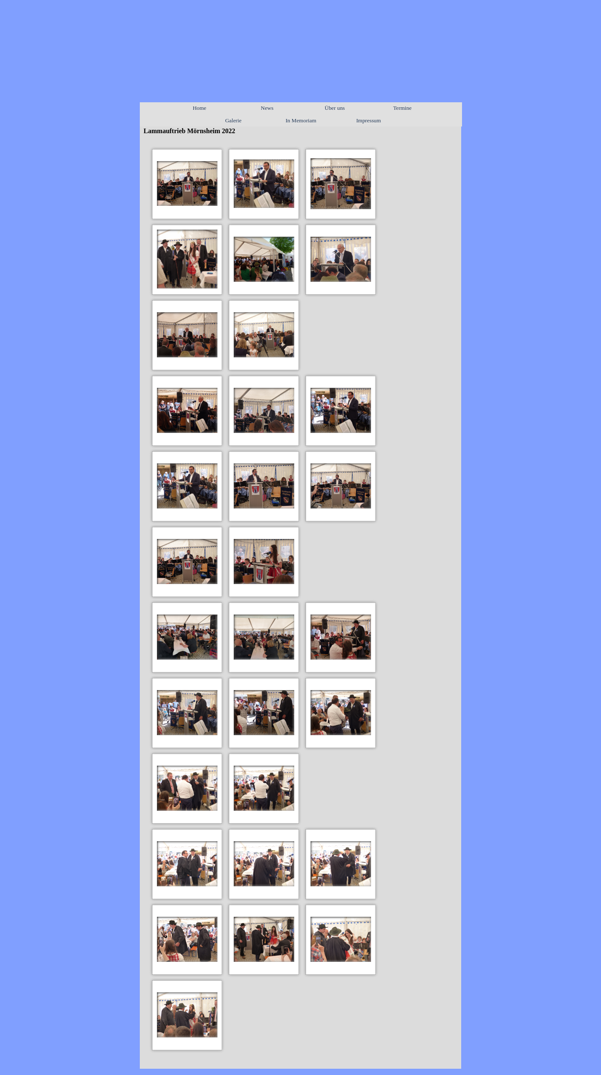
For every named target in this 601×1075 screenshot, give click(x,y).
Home (200, 108)
